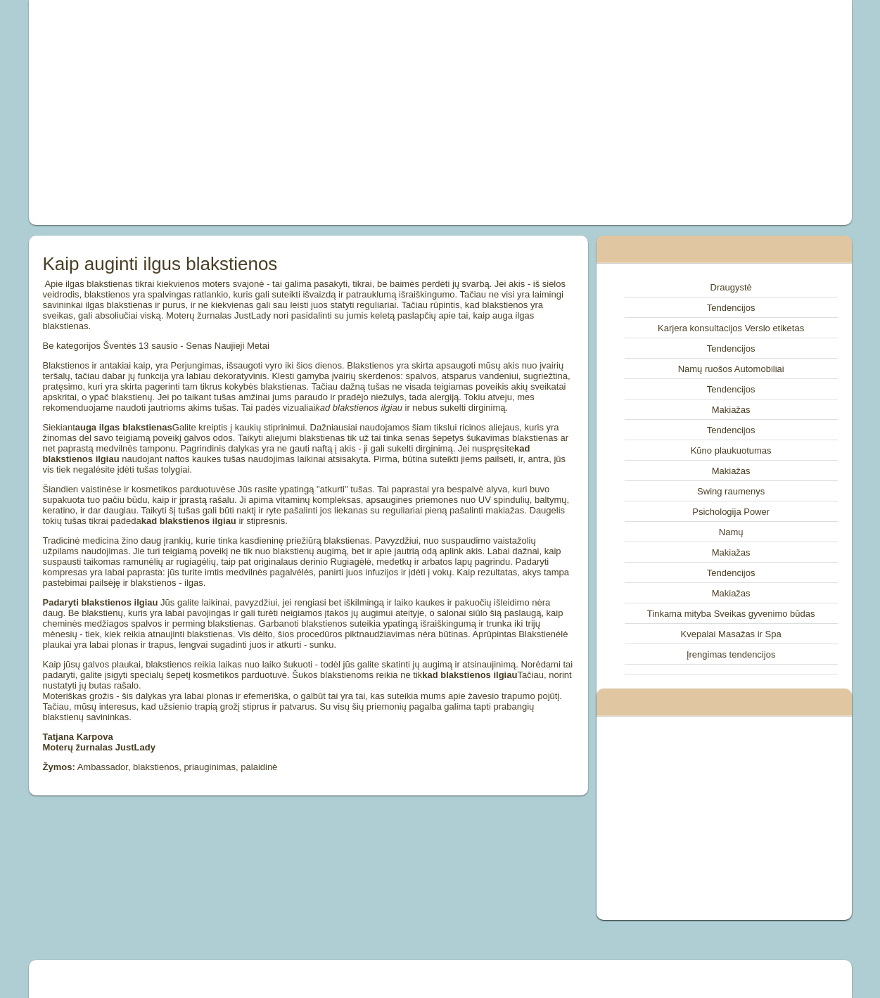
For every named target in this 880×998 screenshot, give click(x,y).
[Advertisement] (281, 112)
